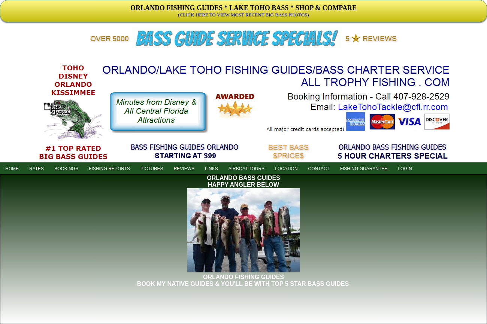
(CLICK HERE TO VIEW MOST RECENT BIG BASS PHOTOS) (243, 15)
